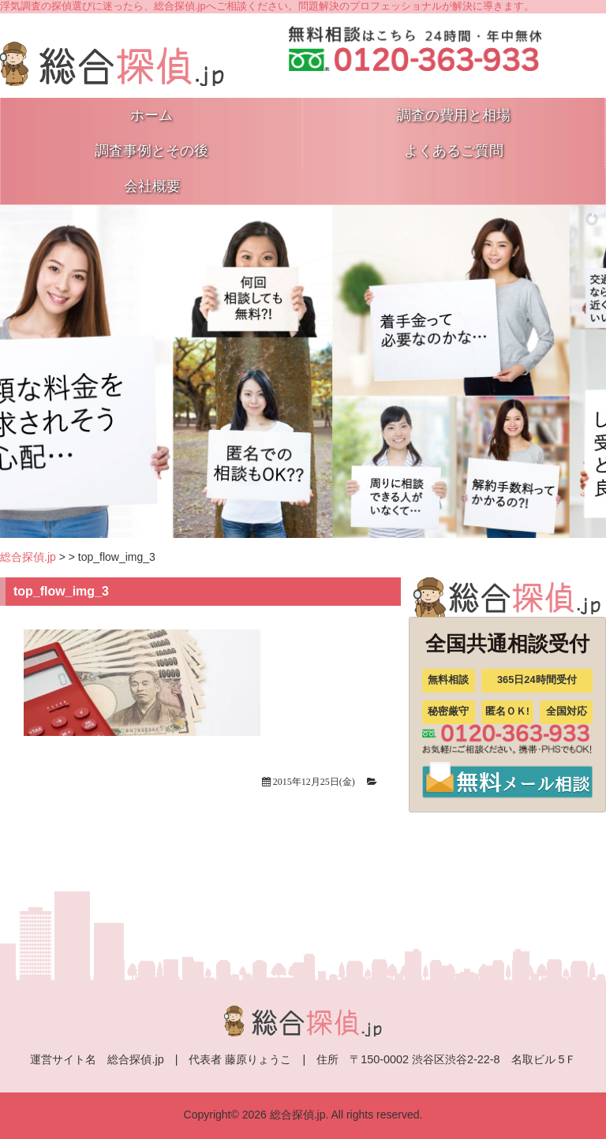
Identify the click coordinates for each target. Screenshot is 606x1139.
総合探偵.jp (28, 557)
